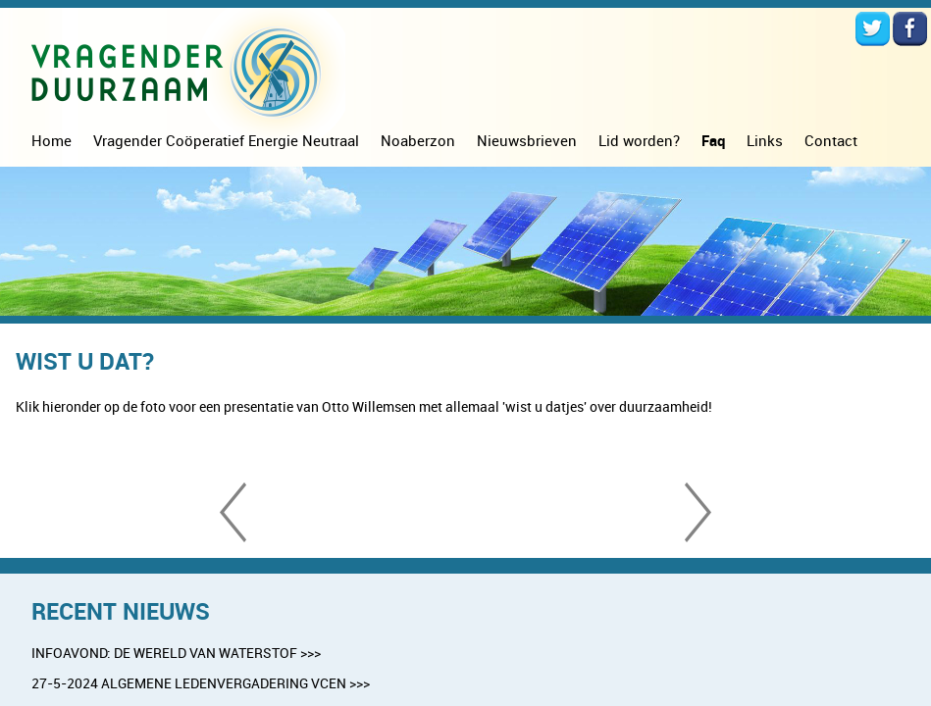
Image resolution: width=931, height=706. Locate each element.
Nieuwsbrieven (527, 140)
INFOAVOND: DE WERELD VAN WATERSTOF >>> (176, 652)
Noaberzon (418, 140)
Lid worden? (639, 140)
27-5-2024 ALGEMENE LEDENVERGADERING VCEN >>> (200, 683)
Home (51, 140)
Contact (830, 140)
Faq (713, 140)
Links (765, 140)
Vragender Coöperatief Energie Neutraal (226, 140)
